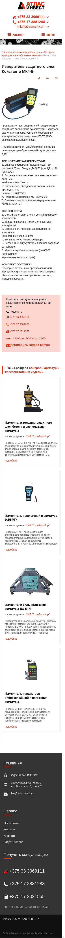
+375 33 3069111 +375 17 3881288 (31, 22)
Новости (9, 835)
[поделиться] (39, 78)
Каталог (16, 34)
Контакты (10, 829)
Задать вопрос (13, 841)
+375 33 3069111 (17, 317)
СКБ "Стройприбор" (38, 436)
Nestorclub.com (45, 933)
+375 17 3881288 (17, 324)
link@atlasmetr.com (22, 793)
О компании (12, 823)
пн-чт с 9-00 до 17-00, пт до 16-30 (26, 338)
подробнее (11, 460)
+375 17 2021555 (17, 331)
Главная (6, 52)
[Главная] (31, 8)
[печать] (48, 78)
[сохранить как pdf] (56, 78)
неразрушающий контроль (27, 52)
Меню (48, 34)
